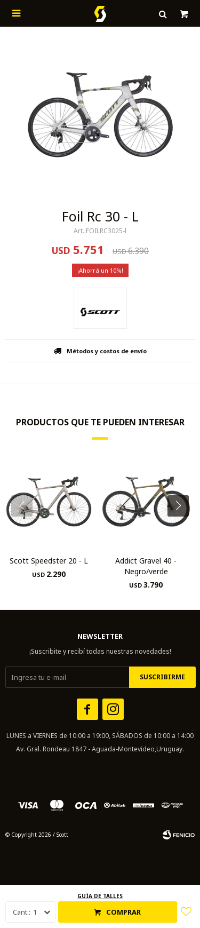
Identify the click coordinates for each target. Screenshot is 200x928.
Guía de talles (100, 896)
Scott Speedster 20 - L (49, 561)
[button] (182, 527)
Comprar (123, 912)
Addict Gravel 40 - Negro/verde (146, 566)
